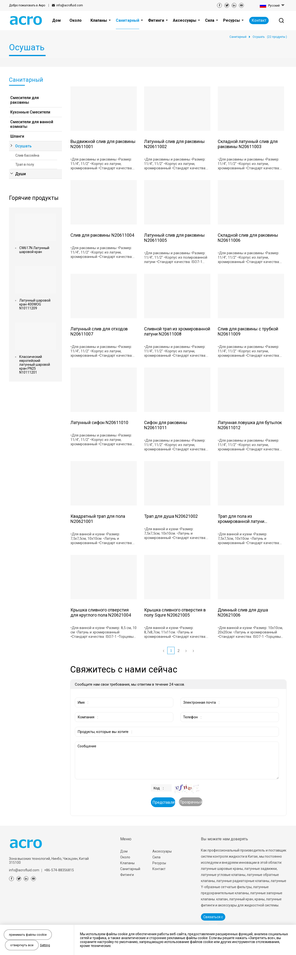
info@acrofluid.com (69, 5)
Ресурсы (159, 863)
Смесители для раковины (24, 100)
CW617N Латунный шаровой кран (34, 250)
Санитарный (130, 869)
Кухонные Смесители (30, 112)
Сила (156, 857)
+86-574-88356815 (59, 870)
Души (20, 174)
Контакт (259, 20)
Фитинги (127, 875)
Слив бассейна (27, 155)
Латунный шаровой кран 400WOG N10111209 (34, 304)
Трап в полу (24, 164)
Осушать (23, 146)
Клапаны (127, 863)
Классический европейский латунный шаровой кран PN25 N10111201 (34, 364)
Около (125, 857)
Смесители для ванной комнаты (31, 124)
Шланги (17, 136)
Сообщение (177, 760)
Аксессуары (162, 851)
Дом (124, 851)
